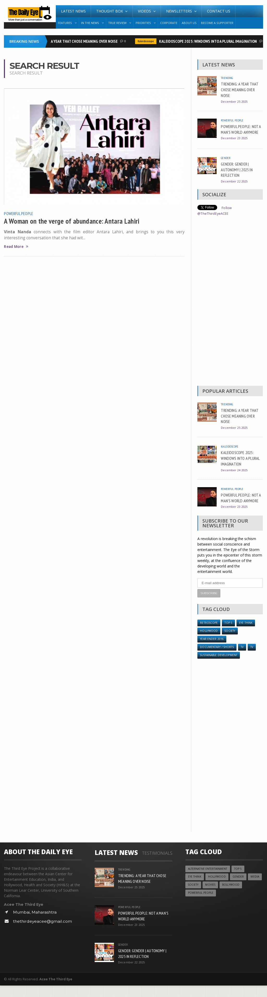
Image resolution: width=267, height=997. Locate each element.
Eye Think (248, 632)
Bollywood (249, 897)
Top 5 (230, 632)
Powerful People (19, 213)
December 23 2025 (235, 144)
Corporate (168, 23)
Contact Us (218, 11)
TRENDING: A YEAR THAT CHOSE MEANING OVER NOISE (76, 41)
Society (232, 641)
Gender (226, 162)
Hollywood (209, 641)
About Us (189, 23)
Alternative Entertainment (209, 880)
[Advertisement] (230, 307)
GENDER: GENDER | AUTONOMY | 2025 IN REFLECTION (239, 174)
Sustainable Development (220, 666)
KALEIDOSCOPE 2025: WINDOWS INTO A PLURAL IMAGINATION (209, 41)
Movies (227, 897)
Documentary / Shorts (218, 658)
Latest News (73, 11)
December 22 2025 (235, 186)
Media (192, 897)
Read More (16, 247)
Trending (228, 77)
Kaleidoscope (146, 41)
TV (245, 658)
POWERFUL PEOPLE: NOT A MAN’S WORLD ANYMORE (241, 132)
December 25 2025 (235, 101)
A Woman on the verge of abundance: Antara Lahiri (76, 221)
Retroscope (209, 632)
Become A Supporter (217, 23)
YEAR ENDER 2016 (212, 649)
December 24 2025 (235, 474)
